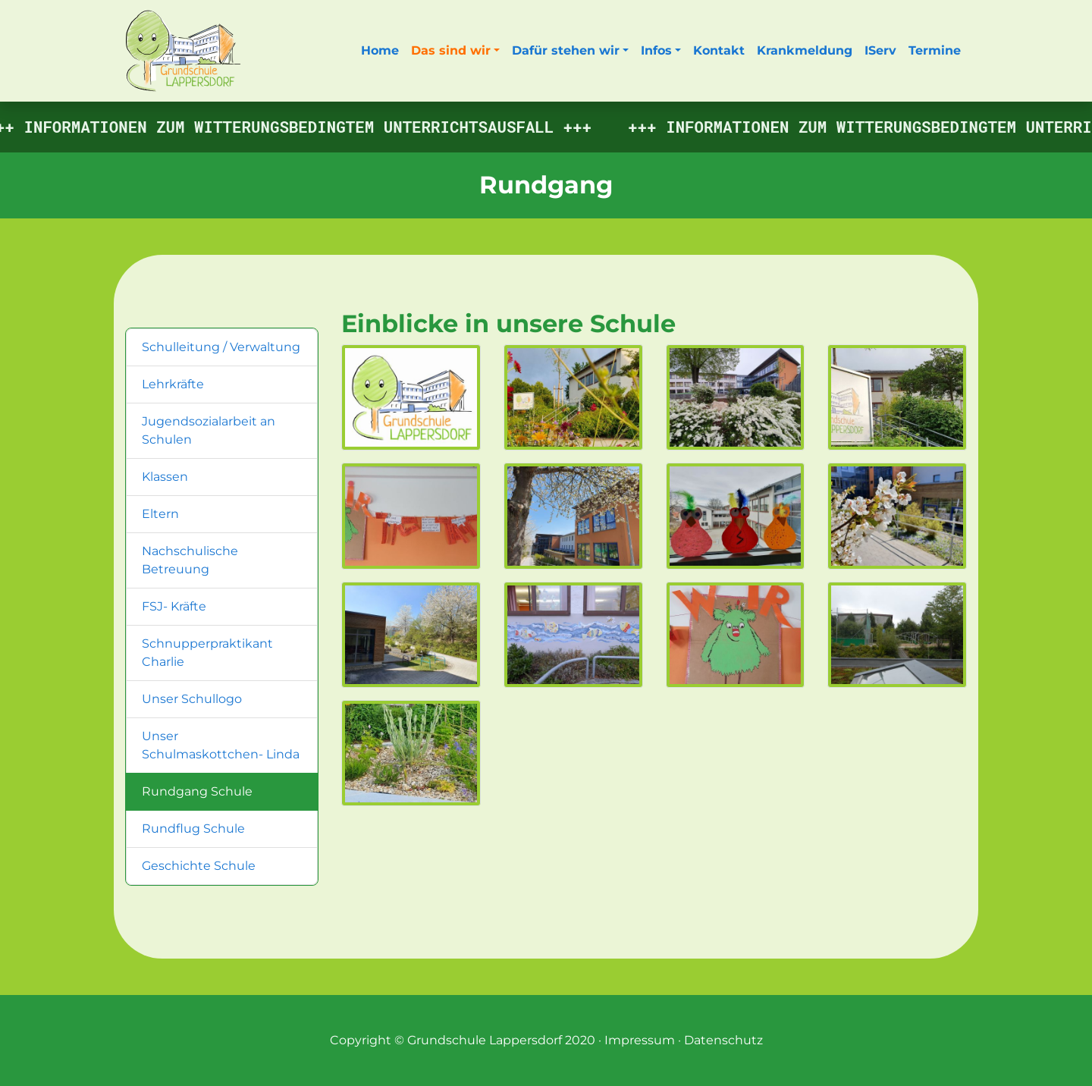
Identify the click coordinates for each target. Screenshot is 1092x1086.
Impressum (639, 1040)
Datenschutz (723, 1040)
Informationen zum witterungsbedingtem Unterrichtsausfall (292, 126)
